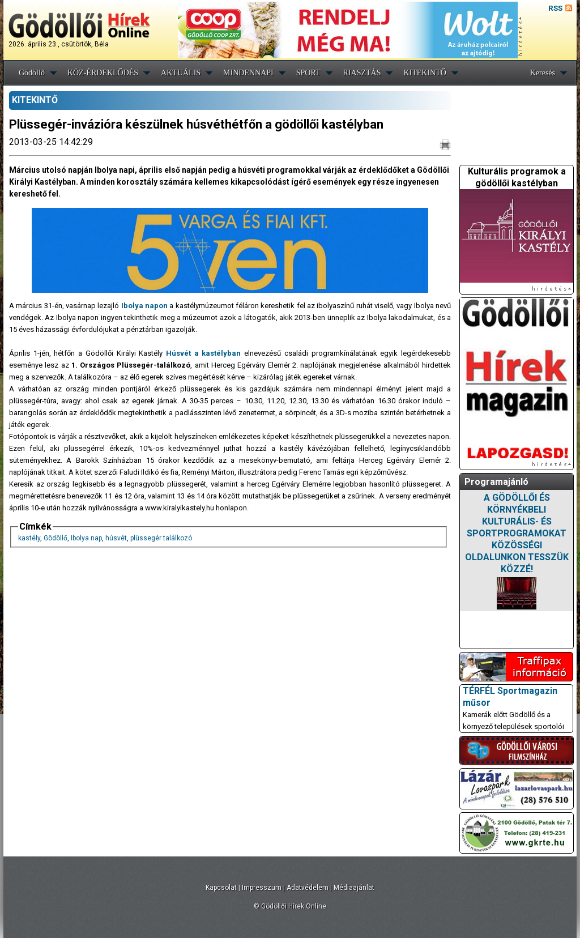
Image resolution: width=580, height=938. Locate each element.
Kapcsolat (221, 888)
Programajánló (496, 481)
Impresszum (262, 888)
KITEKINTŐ (424, 73)
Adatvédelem (308, 888)
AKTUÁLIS (181, 73)
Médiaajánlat (354, 888)
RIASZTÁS (362, 73)
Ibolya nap (86, 538)
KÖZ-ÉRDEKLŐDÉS (102, 73)
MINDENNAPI (248, 73)
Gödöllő (32, 73)
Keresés (542, 73)
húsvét (116, 538)
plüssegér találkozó (161, 538)
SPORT (308, 73)
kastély (29, 538)
